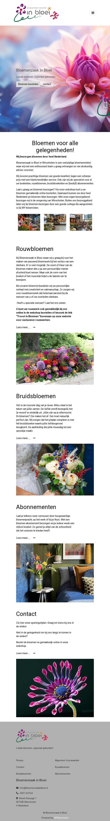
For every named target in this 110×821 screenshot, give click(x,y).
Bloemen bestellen (28, 84)
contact (47, 84)
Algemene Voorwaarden (67, 760)
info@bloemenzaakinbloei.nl (32, 788)
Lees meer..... (25, 327)
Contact (20, 767)
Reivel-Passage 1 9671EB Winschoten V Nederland (26, 802)
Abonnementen (62, 773)
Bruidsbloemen (23, 773)
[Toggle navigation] (93, 13)
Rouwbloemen (62, 767)
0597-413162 (24, 793)
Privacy (19, 760)
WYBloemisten (61, 817)
